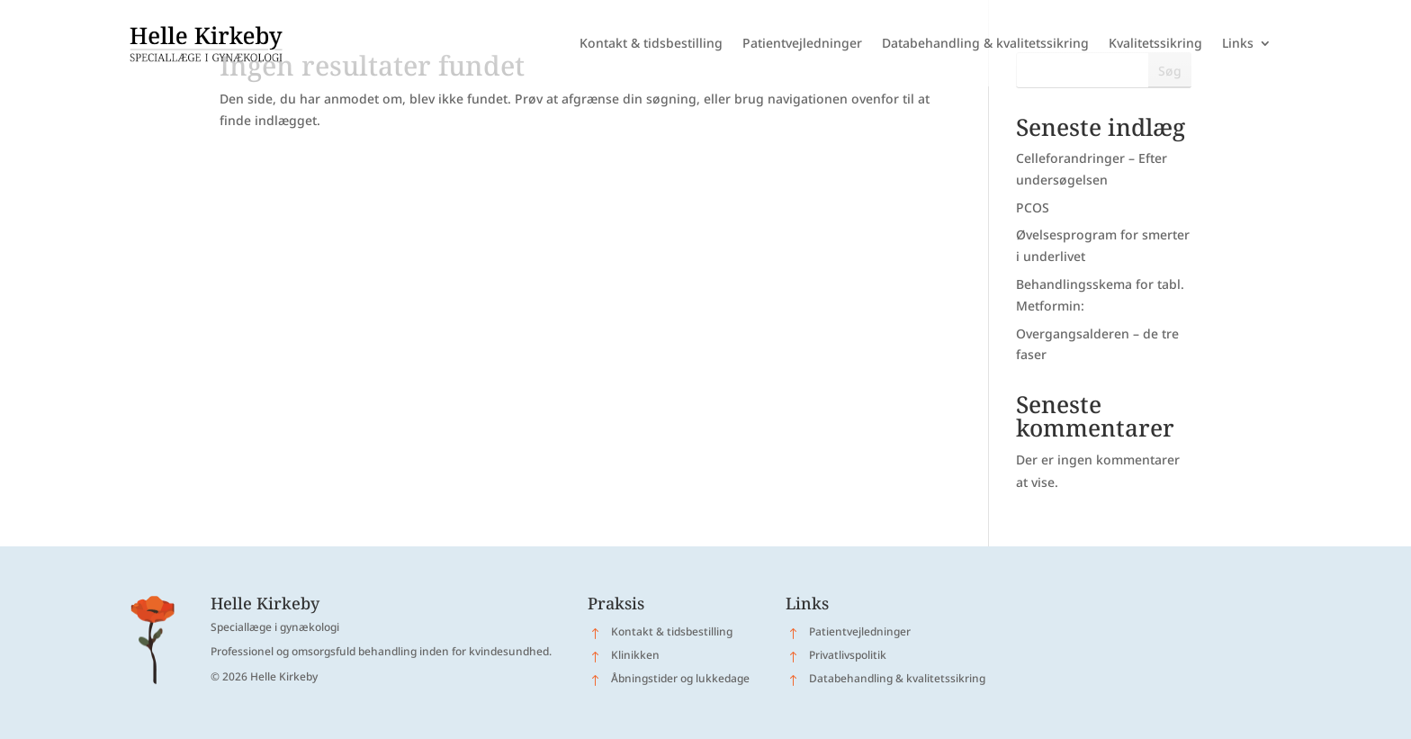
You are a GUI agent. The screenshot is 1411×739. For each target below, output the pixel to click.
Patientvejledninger (802, 42)
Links (1238, 42)
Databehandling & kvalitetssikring (985, 42)
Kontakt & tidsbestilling (651, 42)
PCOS (1032, 207)
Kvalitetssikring (1155, 42)
